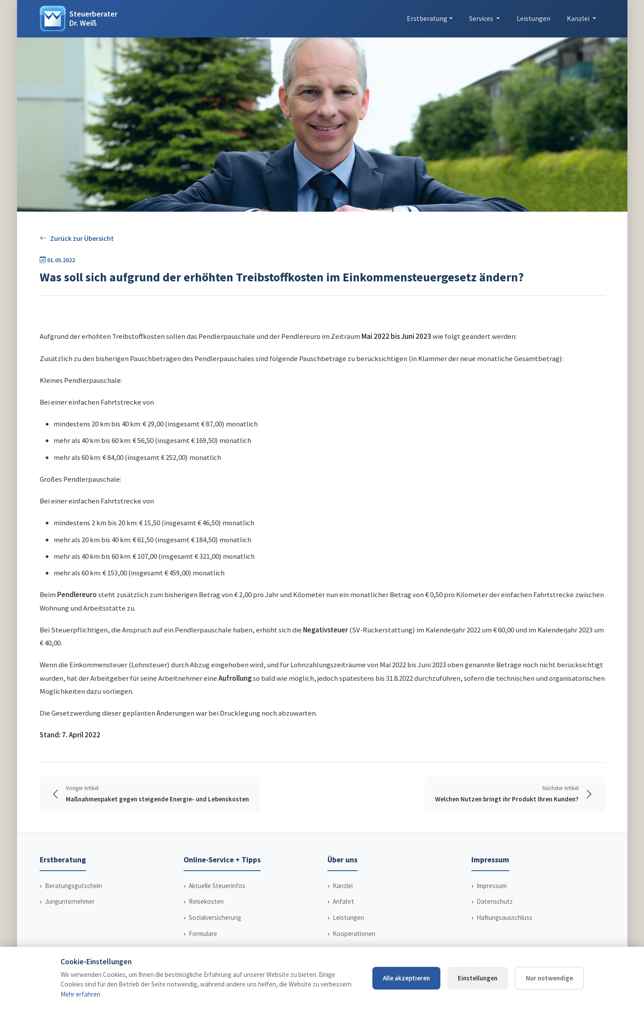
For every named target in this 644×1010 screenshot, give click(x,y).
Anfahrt (343, 901)
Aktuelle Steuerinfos (217, 886)
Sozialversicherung (215, 917)
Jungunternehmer (70, 901)
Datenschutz (495, 901)
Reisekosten (206, 901)
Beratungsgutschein (73, 886)
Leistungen (533, 18)
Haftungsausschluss (504, 917)
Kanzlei (343, 886)
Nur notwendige (549, 978)
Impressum (492, 886)
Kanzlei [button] (579, 18)
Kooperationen (354, 933)
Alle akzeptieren (406, 978)
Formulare (203, 933)
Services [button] (481, 18)
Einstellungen (477, 978)
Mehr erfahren (80, 994)
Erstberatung (427, 18)
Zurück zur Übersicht (77, 238)
